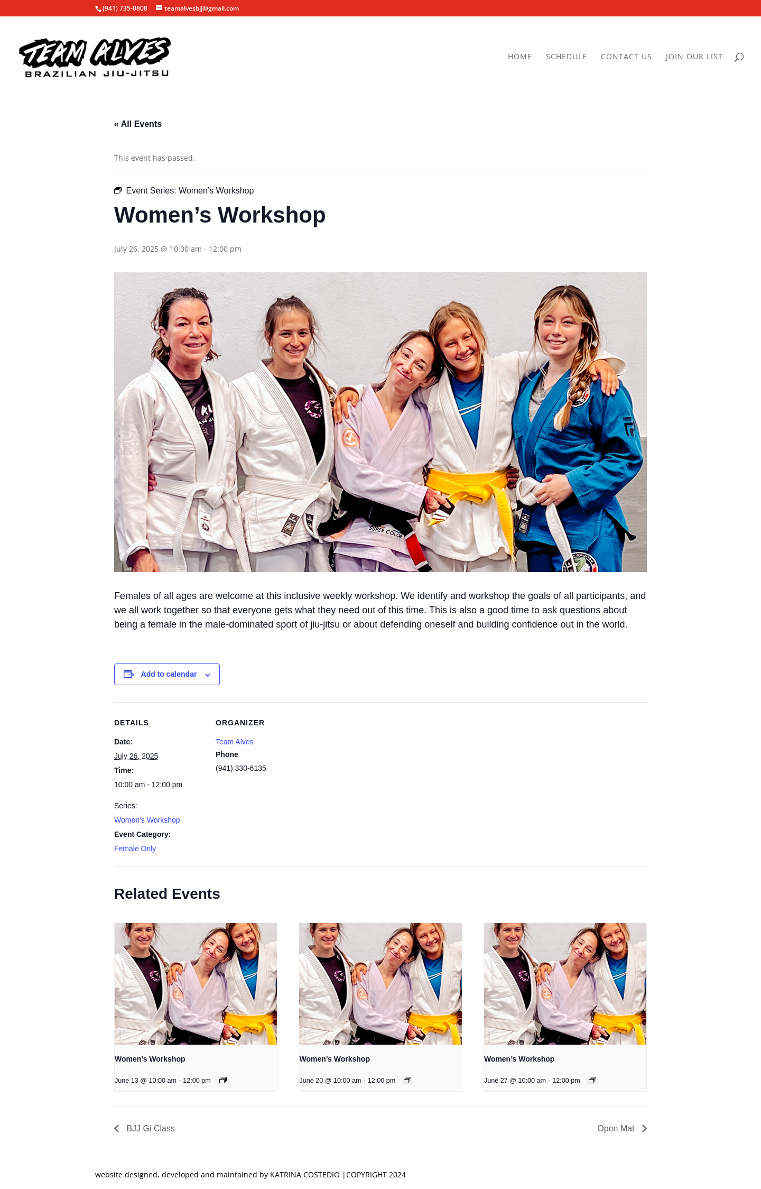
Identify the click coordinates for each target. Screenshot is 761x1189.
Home (520, 57)
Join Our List (694, 57)
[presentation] (196, 984)
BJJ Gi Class (149, 1128)
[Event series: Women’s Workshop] (223, 1080)
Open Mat (617, 1128)
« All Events (138, 123)
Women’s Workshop (147, 820)
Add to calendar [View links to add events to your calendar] (169, 674)
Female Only (135, 848)
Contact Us (626, 57)
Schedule (566, 57)
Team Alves (235, 742)
